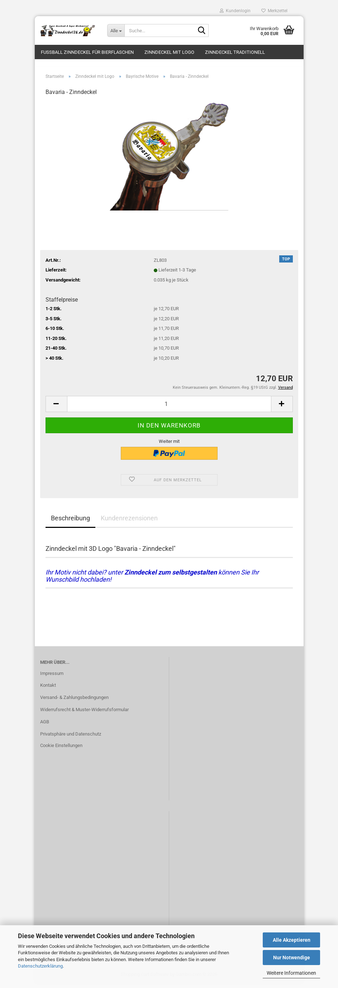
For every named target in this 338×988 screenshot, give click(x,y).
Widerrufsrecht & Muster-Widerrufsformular (84, 714)
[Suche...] (115, 30)
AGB (44, 725)
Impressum (51, 677)
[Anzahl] (169, 408)
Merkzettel (274, 10)
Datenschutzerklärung (40, 966)
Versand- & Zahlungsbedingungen (74, 701)
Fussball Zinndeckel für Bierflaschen (87, 52)
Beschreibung (70, 522)
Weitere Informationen (291, 973)
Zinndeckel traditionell (235, 52)
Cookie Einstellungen (61, 749)
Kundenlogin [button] (235, 10)
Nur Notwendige (291, 957)
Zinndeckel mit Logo (169, 52)
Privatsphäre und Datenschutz (70, 738)
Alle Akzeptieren (291, 940)
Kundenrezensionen (129, 522)
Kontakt (48, 689)
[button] (56, 408)
